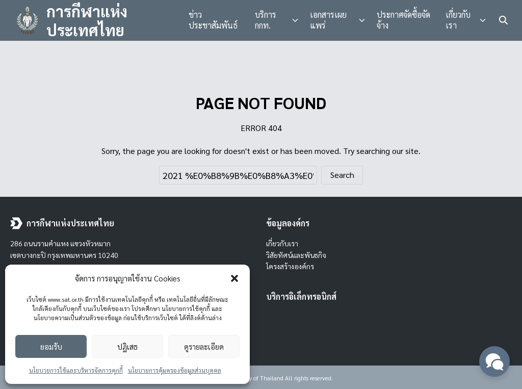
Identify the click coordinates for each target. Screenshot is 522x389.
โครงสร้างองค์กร (290, 266)
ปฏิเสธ (127, 346)
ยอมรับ (51, 346)
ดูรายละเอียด (204, 346)
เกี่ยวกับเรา (458, 20)
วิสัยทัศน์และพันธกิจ (296, 255)
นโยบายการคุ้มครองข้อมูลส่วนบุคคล (174, 370)
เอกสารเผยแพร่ (328, 20)
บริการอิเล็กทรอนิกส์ (301, 296)
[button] (234, 278)
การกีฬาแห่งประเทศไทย (86, 20)
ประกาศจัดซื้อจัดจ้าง (403, 20)
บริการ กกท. (265, 20)
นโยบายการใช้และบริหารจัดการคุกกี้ (76, 370)
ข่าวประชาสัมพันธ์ (213, 20)
